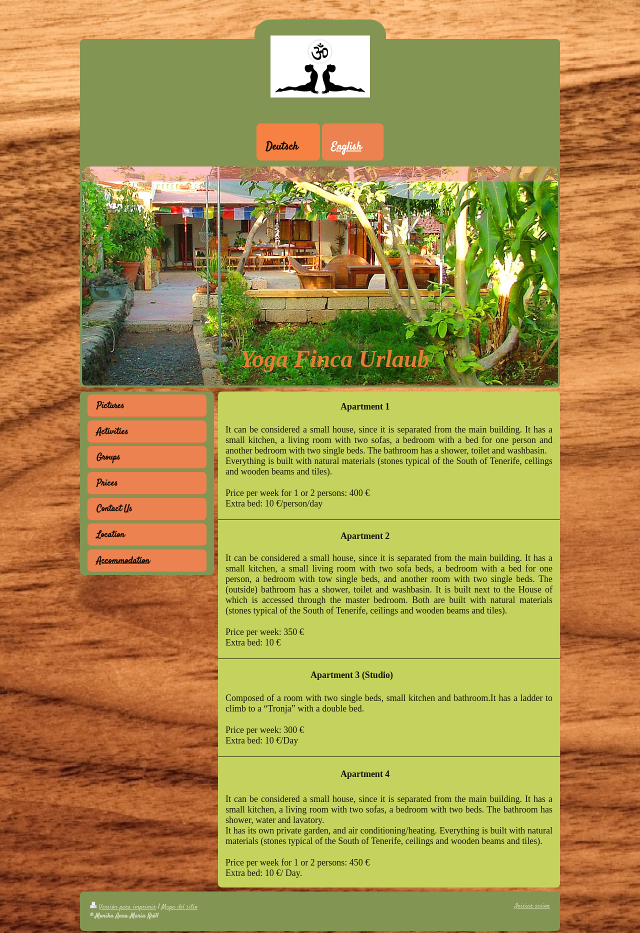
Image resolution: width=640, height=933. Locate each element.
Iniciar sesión (532, 906)
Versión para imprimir (123, 907)
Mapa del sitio (180, 907)
